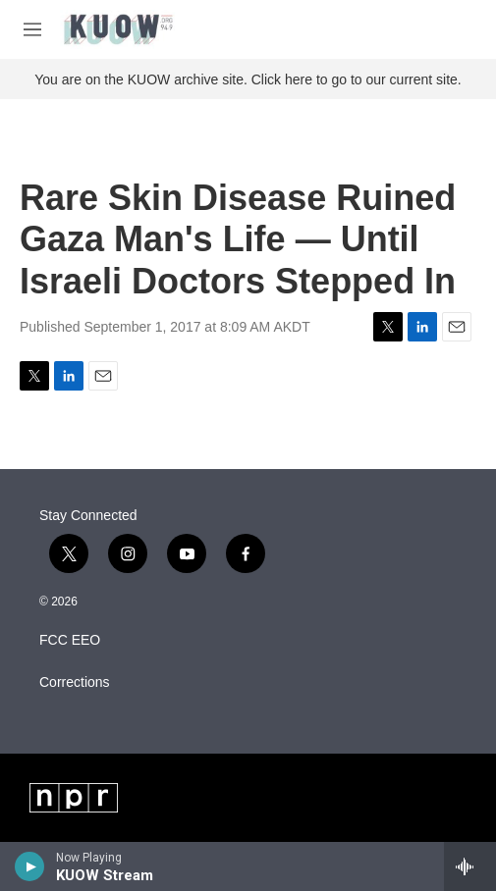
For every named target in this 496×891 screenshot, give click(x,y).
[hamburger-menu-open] (33, 29)
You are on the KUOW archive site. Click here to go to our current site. (247, 79)
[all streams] (470, 866)
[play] (30, 866)
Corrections (74, 682)
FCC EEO (69, 640)
